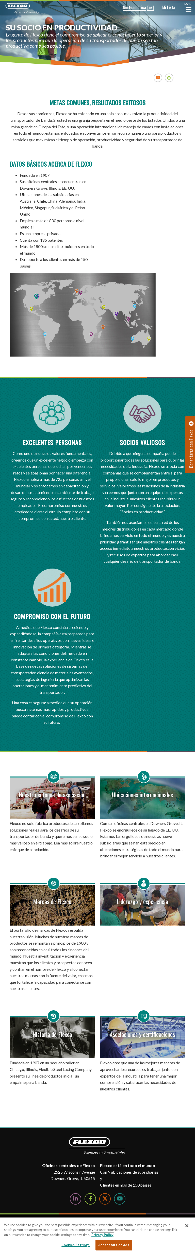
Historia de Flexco (52, 1034)
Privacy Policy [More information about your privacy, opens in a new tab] (102, 1235)
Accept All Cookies (113, 1245)
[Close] (186, 1225)
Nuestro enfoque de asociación (52, 794)
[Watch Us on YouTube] (119, 1198)
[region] (97, 1235)
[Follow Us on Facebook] (90, 1198)
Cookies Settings (75, 1245)
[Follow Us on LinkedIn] (75, 1198)
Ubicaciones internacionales (142, 794)
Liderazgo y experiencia (142, 901)
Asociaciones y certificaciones (142, 1034)
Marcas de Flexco (52, 901)
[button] (130, 7)
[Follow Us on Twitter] (105, 1198)
